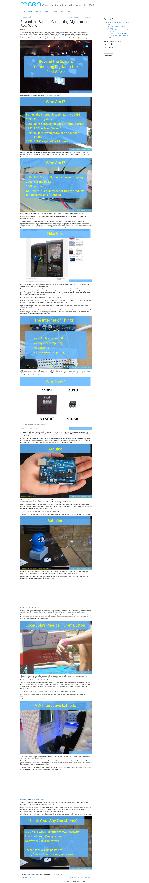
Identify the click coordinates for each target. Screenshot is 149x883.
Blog (68, 11)
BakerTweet (23, 607)
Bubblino (68, 571)
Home (23, 11)
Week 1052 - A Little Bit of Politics (117, 34)
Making (62, 11)
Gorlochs (35, 800)
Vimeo (38, 607)
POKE (32, 607)
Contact (46, 11)
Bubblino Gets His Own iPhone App (80, 17)
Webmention (35, 874)
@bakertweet (45, 617)
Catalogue (38, 11)
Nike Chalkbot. (24, 800)
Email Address (108, 47)
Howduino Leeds (26, 17)
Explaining (54, 11)
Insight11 (62, 32)
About (30, 11)
